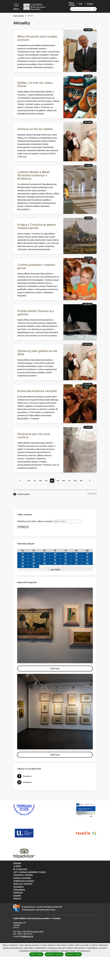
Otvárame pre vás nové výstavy (33, 435)
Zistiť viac (55, 668)
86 (63, 481)
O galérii (17, 866)
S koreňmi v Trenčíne (23, 875)
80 (29, 481)
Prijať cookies (36, 954)
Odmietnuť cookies (54, 954)
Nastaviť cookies (73, 954)
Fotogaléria (18, 886)
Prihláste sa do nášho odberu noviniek (34, 521)
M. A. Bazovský (20, 869)
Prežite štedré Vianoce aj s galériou (35, 312)
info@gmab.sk (26, 936)
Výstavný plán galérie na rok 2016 (37, 352)
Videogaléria (19, 889)
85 (58, 481)
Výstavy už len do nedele (35, 129)
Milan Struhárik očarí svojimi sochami (37, 38)
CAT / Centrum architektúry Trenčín (29, 872)
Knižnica (17, 898)
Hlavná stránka (18, 16)
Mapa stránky (72, 4)
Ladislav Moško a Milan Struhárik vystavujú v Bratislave (33, 175)
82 (40, 481)
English (90, 4)
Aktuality (17, 863)
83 (46, 481)
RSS (80, 4)
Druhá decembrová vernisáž (37, 391)
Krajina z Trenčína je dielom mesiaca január (36, 226)
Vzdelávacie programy (23, 881)
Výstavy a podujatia (22, 878)
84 (52, 481)
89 (81, 481)
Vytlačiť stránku (21, 494)
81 (35, 481)
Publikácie (18, 892)
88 (75, 481)
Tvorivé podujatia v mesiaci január (36, 266)
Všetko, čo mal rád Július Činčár (35, 84)
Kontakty (17, 895)
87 (69, 481)
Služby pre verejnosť (22, 883)
